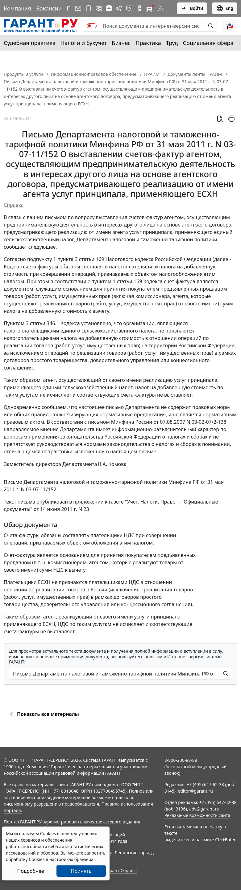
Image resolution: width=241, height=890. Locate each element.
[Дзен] (109, 8)
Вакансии (49, 8)
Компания (17, 8)
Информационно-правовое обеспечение (93, 74)
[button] (229, 26)
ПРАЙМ (152, 74)
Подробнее (30, 871)
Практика (148, 43)
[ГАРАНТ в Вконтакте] (99, 8)
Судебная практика (30, 43)
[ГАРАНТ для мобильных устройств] (88, 8)
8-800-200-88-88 (180, 760)
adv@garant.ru (204, 809)
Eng (224, 8)
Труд (172, 43)
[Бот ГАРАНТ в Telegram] (129, 8)
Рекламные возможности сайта (197, 815)
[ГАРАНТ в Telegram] (119, 8)
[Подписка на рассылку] (78, 8)
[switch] (92, 25)
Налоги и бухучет (83, 43)
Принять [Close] (81, 871)
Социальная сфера (208, 43)
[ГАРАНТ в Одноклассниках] (139, 8)
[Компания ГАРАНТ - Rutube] (150, 8)
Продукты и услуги (23, 74)
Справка (14, 205)
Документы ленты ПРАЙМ (195, 74)
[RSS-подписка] (160, 8)
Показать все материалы (43, 714)
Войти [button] (192, 8)
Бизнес (121, 43)
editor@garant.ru (195, 791)
